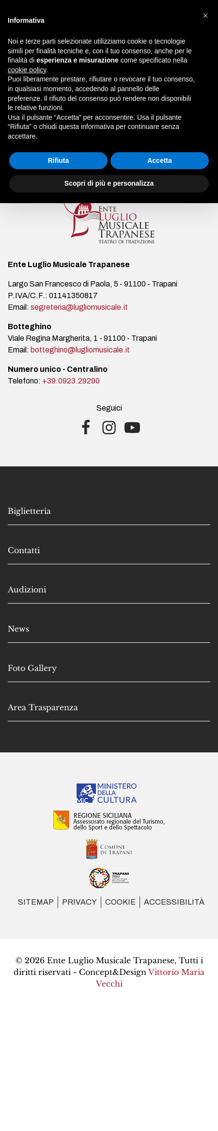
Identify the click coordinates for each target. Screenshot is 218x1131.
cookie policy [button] (27, 70)
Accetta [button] (159, 160)
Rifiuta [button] (58, 160)
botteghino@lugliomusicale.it (80, 350)
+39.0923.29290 (71, 381)
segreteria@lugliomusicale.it (79, 307)
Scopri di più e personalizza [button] (109, 183)
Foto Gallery (32, 668)
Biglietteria (29, 511)
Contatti (24, 550)
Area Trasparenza (43, 707)
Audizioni (27, 589)
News (18, 629)
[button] (205, 15)
